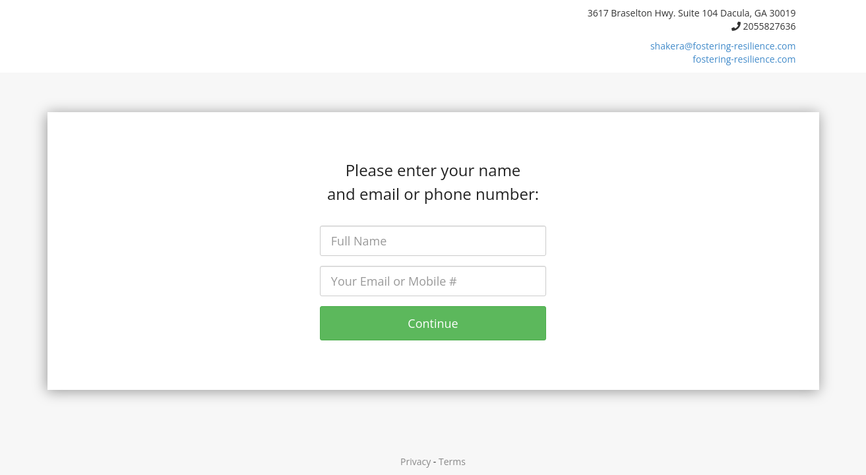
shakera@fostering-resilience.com (723, 46)
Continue (433, 323)
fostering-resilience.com (744, 59)
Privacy (415, 461)
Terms (452, 461)
